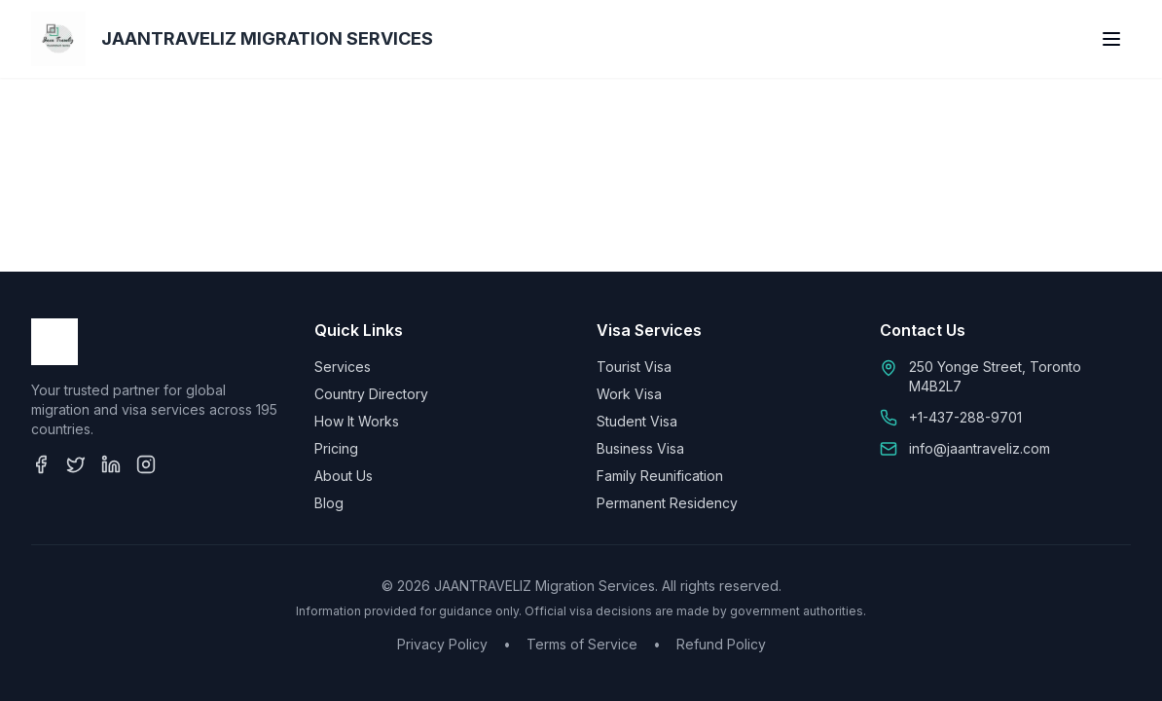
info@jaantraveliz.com (979, 448)
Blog (329, 503)
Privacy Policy (442, 644)
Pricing (336, 448)
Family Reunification (660, 475)
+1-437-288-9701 (965, 417)
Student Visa (637, 421)
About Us (343, 475)
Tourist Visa (634, 366)
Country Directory (371, 394)
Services (342, 366)
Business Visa (640, 448)
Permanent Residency (667, 503)
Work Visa (629, 394)
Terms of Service (582, 644)
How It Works (356, 421)
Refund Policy (721, 644)
